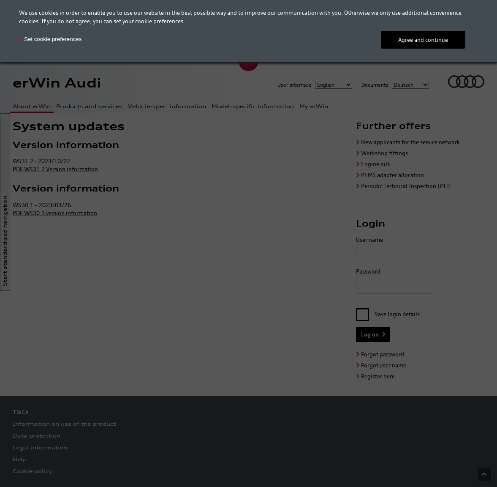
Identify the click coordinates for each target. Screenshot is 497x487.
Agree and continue (423, 39)
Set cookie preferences (52, 39)
